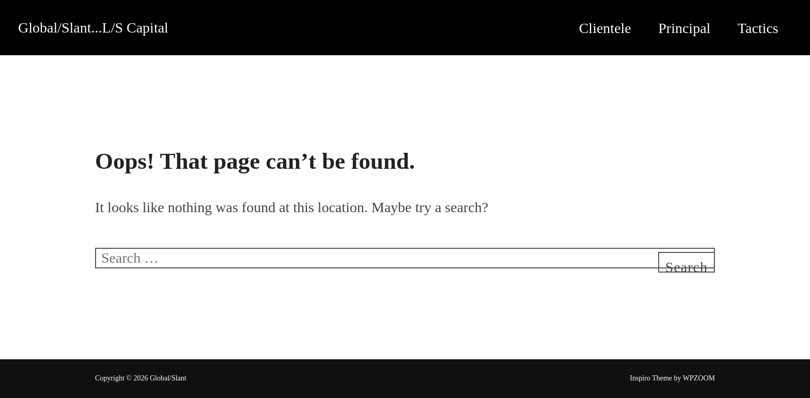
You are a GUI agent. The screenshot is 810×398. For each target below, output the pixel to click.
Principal (684, 28)
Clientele (605, 28)
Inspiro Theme (651, 378)
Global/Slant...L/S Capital (93, 28)
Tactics (758, 28)
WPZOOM (699, 378)
